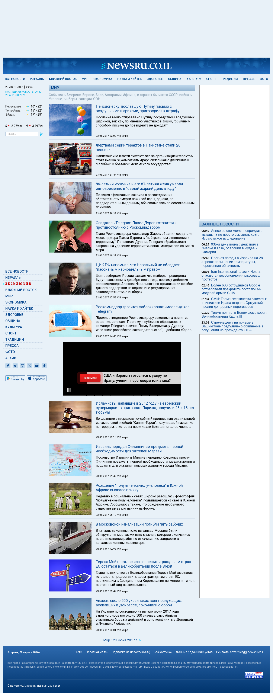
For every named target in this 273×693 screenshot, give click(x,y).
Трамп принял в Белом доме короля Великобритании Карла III (235, 314)
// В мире (122, 135)
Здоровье (155, 79)
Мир (85, 79)
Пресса (248, 79)
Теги (79, 652)
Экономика (102, 79)
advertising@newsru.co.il (246, 652)
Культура (193, 79)
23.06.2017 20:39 (106, 213)
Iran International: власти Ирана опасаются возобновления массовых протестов (231, 275)
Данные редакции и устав (194, 652)
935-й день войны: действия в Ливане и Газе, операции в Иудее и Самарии (230, 248)
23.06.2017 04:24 (106, 493)
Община (174, 79)
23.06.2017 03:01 (106, 574)
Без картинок (163, 652)
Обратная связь (97, 652)
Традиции (229, 79)
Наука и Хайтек (129, 79)
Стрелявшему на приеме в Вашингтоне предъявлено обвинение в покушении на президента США (232, 326)
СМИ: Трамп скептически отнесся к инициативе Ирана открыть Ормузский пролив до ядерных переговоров (234, 302)
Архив (10, 358)
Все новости (15, 79)
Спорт (211, 79)
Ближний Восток (63, 79)
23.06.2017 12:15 (106, 381)
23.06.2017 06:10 (106, 459)
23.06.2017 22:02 (106, 135)
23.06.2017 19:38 (106, 255)
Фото (264, 79)
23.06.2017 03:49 (106, 535)
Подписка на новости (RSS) (131, 652)
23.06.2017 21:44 (106, 174)
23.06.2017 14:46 (106, 336)
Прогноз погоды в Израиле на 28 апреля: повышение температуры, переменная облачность (232, 261)
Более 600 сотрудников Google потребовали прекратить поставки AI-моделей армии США (231, 289)
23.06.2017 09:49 (106, 420)
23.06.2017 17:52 (106, 297)
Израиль (37, 79)
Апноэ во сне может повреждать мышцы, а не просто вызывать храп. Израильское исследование (232, 234)
